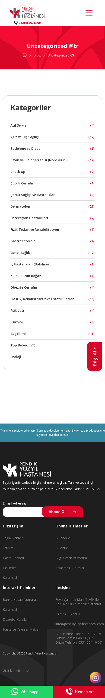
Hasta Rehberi (13, 558)
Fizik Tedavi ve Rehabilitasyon (34, 229)
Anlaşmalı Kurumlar (69, 568)
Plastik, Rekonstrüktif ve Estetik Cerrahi (42, 299)
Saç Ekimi (18, 333)
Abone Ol (57, 511)
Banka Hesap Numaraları (21, 599)
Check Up (17, 171)
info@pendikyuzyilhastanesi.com (79, 624)
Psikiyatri (17, 310)
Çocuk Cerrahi (21, 183)
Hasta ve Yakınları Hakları (21, 629)
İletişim (8, 548)
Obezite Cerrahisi (24, 287)
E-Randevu (63, 538)
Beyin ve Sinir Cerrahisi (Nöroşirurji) (38, 160)
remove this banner (56, 434)
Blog (37, 55)
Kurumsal (10, 577)
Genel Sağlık (20, 252)
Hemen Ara (80, 692)
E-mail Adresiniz (14, 503)
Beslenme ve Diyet (25, 148)
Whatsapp (24, 692)
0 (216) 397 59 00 (68, 614)
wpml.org (37, 430)
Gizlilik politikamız (16, 670)
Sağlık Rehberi (13, 538)
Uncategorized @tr (62, 55)
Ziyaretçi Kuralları (16, 619)
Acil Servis (18, 125)
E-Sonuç (61, 548)
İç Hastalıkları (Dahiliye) (29, 264)
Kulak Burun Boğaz (25, 276)
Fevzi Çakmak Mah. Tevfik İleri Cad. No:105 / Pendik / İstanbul (78, 601)
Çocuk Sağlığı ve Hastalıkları (33, 195)
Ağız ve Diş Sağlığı (24, 137)
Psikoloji (17, 322)
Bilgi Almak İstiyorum (71, 558)
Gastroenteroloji (23, 241)
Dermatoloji (20, 206)
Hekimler (9, 568)
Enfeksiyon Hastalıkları (29, 218)
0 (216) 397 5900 (27, 23)
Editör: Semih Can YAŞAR (74, 638)
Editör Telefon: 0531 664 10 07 (78, 642)
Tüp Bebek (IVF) (22, 345)
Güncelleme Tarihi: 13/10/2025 (78, 634)
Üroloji (15, 357)
